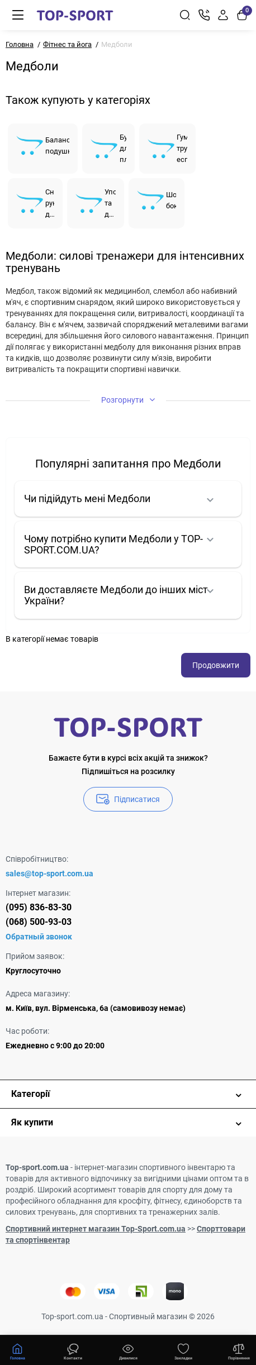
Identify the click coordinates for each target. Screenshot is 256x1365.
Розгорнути (128, 399)
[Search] (185, 15)
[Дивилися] (72, 1350)
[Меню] (18, 15)
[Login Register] (223, 15)
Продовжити (215, 665)
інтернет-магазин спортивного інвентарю (149, 1167)
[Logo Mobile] (75, 15)
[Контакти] (204, 15)
